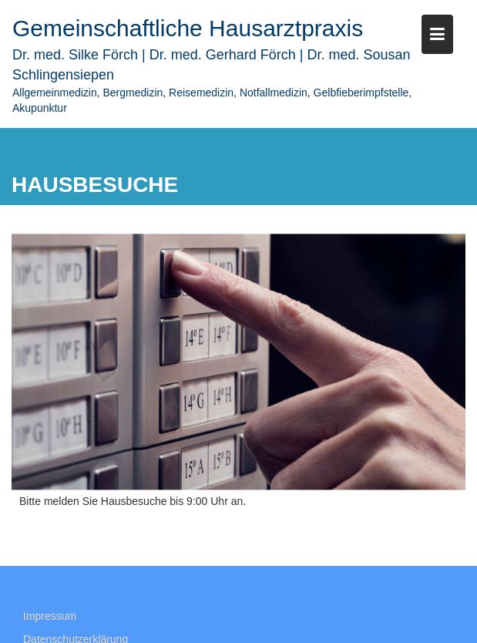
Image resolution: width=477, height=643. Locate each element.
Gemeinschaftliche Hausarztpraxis (187, 28)
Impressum (49, 620)
